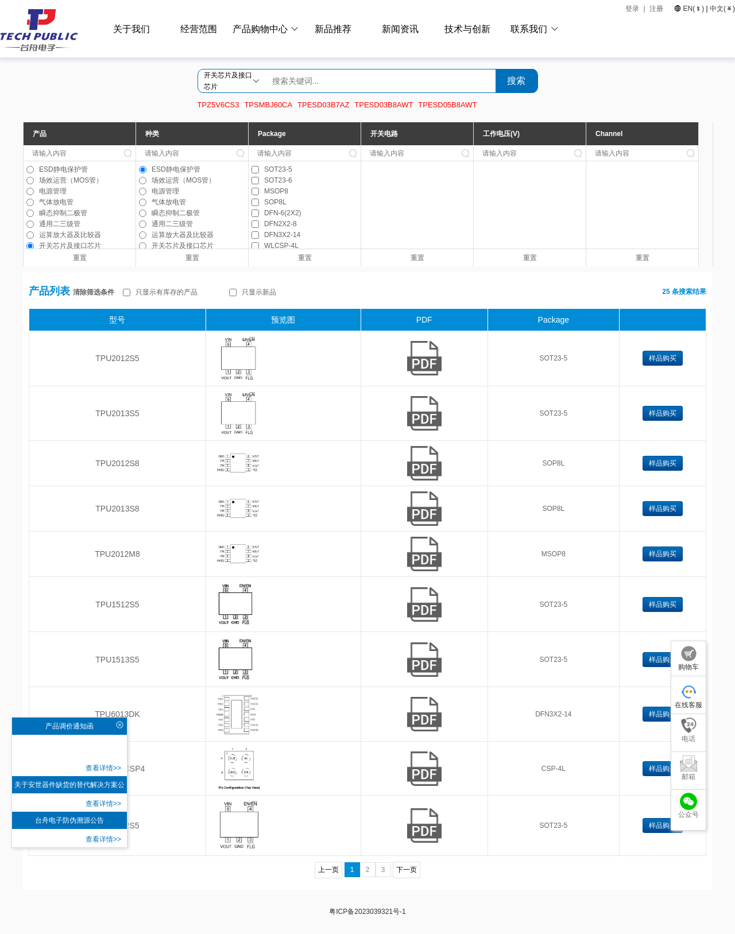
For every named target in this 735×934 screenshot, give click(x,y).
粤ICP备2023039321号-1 (367, 912)
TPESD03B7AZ (323, 104)
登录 (632, 9)
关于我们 (131, 29)
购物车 (688, 658)
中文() (721, 9)
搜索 (516, 81)
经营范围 (198, 29)
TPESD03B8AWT (383, 104)
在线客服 (688, 696)
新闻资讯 (400, 29)
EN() (693, 9)
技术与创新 (467, 29)
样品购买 (662, 358)
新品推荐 (333, 29)
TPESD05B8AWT (447, 104)
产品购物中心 (260, 29)
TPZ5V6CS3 (218, 104)
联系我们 (528, 29)
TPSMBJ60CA (268, 104)
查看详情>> (103, 768)
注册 (657, 9)
